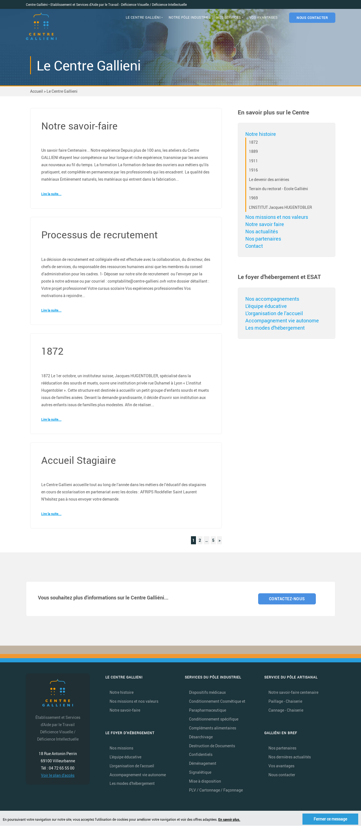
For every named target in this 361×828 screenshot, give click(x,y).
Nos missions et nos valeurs (276, 217)
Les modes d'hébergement (275, 327)
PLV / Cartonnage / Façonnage (216, 792)
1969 (253, 197)
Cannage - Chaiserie (285, 710)
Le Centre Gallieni (62, 91)
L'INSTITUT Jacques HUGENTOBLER (280, 207)
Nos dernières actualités (289, 757)
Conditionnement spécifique (213, 719)
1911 (253, 160)
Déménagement (202, 765)
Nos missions (121, 748)
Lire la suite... (51, 194)
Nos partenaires (263, 238)
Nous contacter (281, 775)
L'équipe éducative (266, 306)
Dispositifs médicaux (207, 692)
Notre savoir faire (264, 224)
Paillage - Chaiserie (285, 701)
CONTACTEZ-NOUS (287, 599)
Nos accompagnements (272, 298)
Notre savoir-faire (125, 710)
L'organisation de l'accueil (274, 313)
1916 (253, 170)
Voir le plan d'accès (57, 775)
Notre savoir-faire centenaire (293, 692)
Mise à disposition (205, 783)
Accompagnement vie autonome (282, 320)
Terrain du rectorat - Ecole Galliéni (278, 188)
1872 (253, 142)
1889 (253, 151)
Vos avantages (281, 767)
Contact (254, 245)
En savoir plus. (229, 819)
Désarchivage (201, 738)
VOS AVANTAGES (263, 17)
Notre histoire (260, 134)
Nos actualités (261, 231)
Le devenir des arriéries (269, 179)
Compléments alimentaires (212, 728)
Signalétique (200, 774)
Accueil (36, 91)
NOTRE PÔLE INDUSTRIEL (190, 17)
